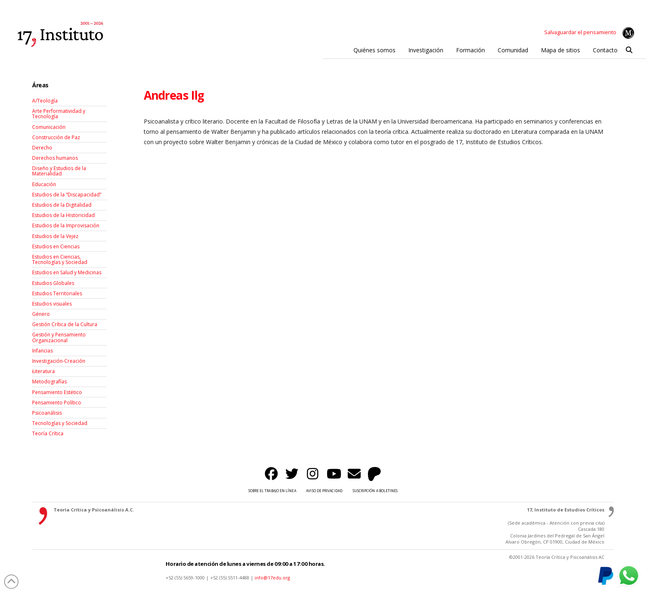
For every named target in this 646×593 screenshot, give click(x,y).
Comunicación (49, 127)
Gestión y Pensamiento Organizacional (59, 337)
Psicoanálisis (47, 412)
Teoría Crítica (47, 433)
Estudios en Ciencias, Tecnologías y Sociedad (59, 259)
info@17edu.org (272, 577)
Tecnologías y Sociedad (59, 423)
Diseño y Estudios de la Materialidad (59, 171)
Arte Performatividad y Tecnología (58, 113)
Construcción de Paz (56, 137)
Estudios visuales (52, 303)
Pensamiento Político (56, 402)
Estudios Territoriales (57, 293)
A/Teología (45, 100)
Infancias (42, 350)
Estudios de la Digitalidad (61, 204)
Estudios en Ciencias (56, 246)
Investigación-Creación (58, 360)
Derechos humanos (55, 157)
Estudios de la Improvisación (65, 225)
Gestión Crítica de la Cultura (64, 324)
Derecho (42, 147)
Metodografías (49, 381)
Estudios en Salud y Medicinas (66, 272)
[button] (629, 50)
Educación (44, 184)
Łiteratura (43, 371)
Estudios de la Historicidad (63, 215)
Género (41, 314)
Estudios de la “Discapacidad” (66, 194)
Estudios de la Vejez (55, 236)
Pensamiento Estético (57, 392)
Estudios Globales (53, 283)
